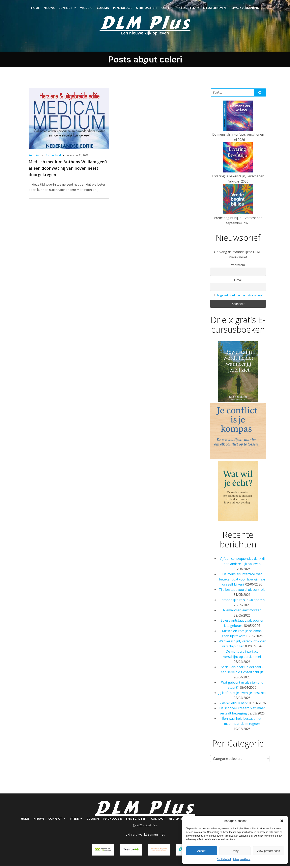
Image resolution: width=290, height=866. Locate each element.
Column (103, 8)
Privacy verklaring (244, 8)
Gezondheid (53, 156)
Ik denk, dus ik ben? (233, 703)
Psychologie (122, 8)
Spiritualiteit (146, 8)
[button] (282, 821)
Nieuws (49, 8)
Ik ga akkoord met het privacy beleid (240, 296)
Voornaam (238, 265)
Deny (234, 851)
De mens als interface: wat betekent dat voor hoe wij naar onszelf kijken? (242, 579)
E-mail (238, 280)
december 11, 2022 (77, 156)
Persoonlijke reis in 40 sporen (242, 600)
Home (35, 8)
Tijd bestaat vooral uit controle (242, 590)
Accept (201, 851)
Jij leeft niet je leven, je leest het (242, 693)
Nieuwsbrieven (214, 8)
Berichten (34, 156)
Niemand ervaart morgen (242, 610)
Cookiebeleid (224, 859)
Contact (168, 8)
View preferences (268, 851)
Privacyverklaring (242, 859)
